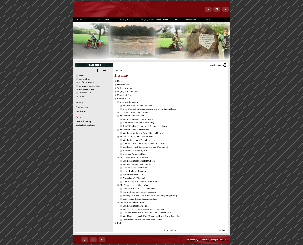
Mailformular (82, 111)
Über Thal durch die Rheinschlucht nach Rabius (145, 143)
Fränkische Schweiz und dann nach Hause (142, 219)
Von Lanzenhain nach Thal (135, 205)
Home (82, 75)
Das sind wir (84, 79)
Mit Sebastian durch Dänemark (134, 129)
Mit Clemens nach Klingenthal (134, 185)
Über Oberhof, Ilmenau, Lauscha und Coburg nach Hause (149, 109)
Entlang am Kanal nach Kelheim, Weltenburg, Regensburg (150, 195)
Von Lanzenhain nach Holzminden (139, 160)
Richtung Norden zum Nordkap (134, 112)
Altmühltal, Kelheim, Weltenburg (138, 122)
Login (79, 117)
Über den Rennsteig (129, 102)
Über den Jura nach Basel (135, 154)
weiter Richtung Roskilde (135, 171)
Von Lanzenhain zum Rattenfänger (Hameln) (143, 133)
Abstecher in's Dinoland (134, 178)
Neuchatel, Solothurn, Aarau (136, 150)
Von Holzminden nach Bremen (137, 164)
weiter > (223, 230)
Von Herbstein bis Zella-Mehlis (137, 105)
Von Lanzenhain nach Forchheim (138, 119)
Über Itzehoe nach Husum (135, 167)
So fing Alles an (86, 82)
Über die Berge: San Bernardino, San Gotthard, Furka (148, 212)
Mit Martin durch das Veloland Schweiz (138, 136)
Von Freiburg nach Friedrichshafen (139, 140)
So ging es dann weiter (89, 86)
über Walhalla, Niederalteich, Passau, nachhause (145, 126)
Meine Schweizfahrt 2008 (132, 202)
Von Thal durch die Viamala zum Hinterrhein (143, 209)
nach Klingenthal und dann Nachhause (141, 199)
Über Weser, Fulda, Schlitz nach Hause (141, 181)
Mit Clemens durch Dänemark (134, 157)
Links (81, 96)
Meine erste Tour (87, 89)
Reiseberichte (85, 92)
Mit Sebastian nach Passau (132, 115)
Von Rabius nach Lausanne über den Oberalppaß (145, 147)
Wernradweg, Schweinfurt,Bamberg (139, 192)
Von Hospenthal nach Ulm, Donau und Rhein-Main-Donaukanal (152, 216)
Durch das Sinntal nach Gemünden (139, 188)
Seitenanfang (170, 230)
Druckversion (216, 65)
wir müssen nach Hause (134, 174)
